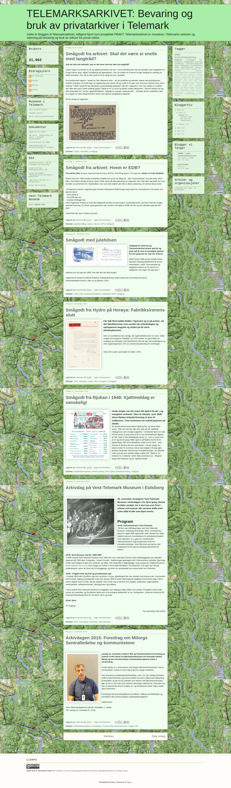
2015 (81, 294)
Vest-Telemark (104, 622)
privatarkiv (179, 93)
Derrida (191, 74)
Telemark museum (35, 113)
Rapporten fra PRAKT (37, 132)
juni (181, 113)
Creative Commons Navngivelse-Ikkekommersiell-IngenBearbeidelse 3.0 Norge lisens (91, 771)
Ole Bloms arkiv (188, 82)
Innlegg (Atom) (121, 746)
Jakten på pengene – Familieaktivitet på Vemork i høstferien (41, 175)
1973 (76, 381)
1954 (176, 74)
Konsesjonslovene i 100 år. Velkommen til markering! (40, 164)
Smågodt (93, 151)
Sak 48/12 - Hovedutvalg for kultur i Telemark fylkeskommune (41, 137)
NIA (96, 381)
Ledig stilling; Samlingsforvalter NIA (38, 169)
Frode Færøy (107, 726)
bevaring (198, 62)
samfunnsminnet (187, 67)
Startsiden (109, 736)
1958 (76, 294)
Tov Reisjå (184, 87)
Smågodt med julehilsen (91, 240)
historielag (184, 89)
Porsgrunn (103, 381)
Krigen (76, 151)
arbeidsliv (106, 294)
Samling (199, 84)
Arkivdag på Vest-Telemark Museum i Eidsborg (115, 487)
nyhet (177, 67)
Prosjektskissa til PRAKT (39, 142)
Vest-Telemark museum (38, 110)
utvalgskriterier (195, 72)
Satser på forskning (37, 185)
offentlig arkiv (196, 90)
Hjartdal (177, 77)
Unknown (35, 80)
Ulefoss (191, 87)
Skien (188, 69)
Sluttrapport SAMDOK (186, 158)
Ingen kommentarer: (103, 147)
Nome (200, 80)
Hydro (89, 224)
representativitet (181, 72)
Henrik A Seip (197, 76)
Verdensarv (198, 87)
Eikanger (177, 76)
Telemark (194, 69)
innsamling (179, 64)
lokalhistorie (185, 90)
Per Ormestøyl (37, 76)
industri (96, 224)
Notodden (84, 151)
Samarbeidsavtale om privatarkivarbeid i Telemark (41, 146)
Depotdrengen (183, 164)
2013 (179, 134)
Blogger (128, 782)
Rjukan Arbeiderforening (119, 471)
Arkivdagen (84, 622)
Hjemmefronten (121, 726)
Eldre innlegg (158, 736)
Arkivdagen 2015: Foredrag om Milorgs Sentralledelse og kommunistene (106, 640)
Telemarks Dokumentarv (184, 62)
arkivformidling (80, 224)
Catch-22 (181, 166)
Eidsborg (93, 622)
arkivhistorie (196, 65)
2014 (179, 131)
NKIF (114, 294)
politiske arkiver (194, 92)
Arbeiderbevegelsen (93, 294)
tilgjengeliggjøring (191, 93)
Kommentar (198, 67)
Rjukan (182, 69)
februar (182, 124)
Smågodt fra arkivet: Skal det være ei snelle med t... (186, 117)
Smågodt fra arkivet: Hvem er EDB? (103, 167)
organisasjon (179, 92)
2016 (179, 110)
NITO (103, 224)
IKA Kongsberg (197, 77)
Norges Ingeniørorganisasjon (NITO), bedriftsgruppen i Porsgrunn (111, 173)
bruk (176, 89)
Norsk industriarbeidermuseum (41, 116)
